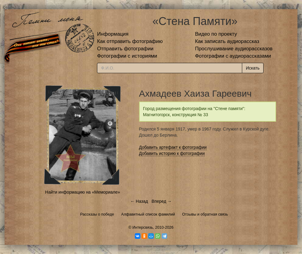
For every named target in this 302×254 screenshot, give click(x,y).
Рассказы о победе (97, 214)
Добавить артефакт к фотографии (173, 147)
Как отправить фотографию (130, 41)
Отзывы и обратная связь (205, 214)
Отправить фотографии (125, 49)
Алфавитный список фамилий (148, 214)
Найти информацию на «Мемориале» (82, 192)
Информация (112, 34)
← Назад (139, 201)
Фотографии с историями (127, 56)
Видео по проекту (216, 34)
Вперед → (162, 201)
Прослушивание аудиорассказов (233, 49)
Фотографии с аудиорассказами (233, 56)
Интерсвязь (142, 227)
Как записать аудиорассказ (227, 41)
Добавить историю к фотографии (172, 153)
